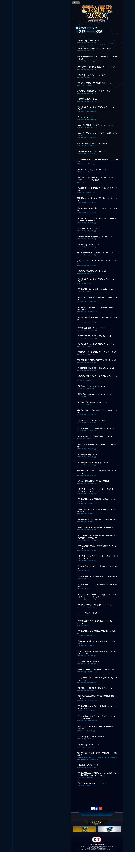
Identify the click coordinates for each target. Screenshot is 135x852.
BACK (76, 3)
